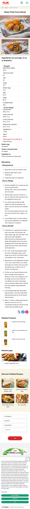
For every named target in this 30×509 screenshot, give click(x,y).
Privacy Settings (15, 495)
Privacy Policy (4, 491)
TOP (2, 7)
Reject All (15, 498)
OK (15, 502)
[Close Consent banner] (28, 459)
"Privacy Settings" (5, 485)
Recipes (6, 7)
